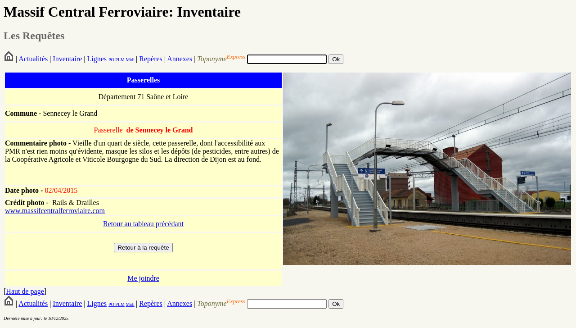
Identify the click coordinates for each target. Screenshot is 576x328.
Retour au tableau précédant (143, 224)
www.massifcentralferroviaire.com (55, 210)
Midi (130, 59)
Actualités (33, 59)
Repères (150, 59)
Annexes (179, 59)
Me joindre (143, 278)
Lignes (97, 59)
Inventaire (67, 59)
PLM (119, 59)
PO (111, 59)
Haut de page (25, 291)
